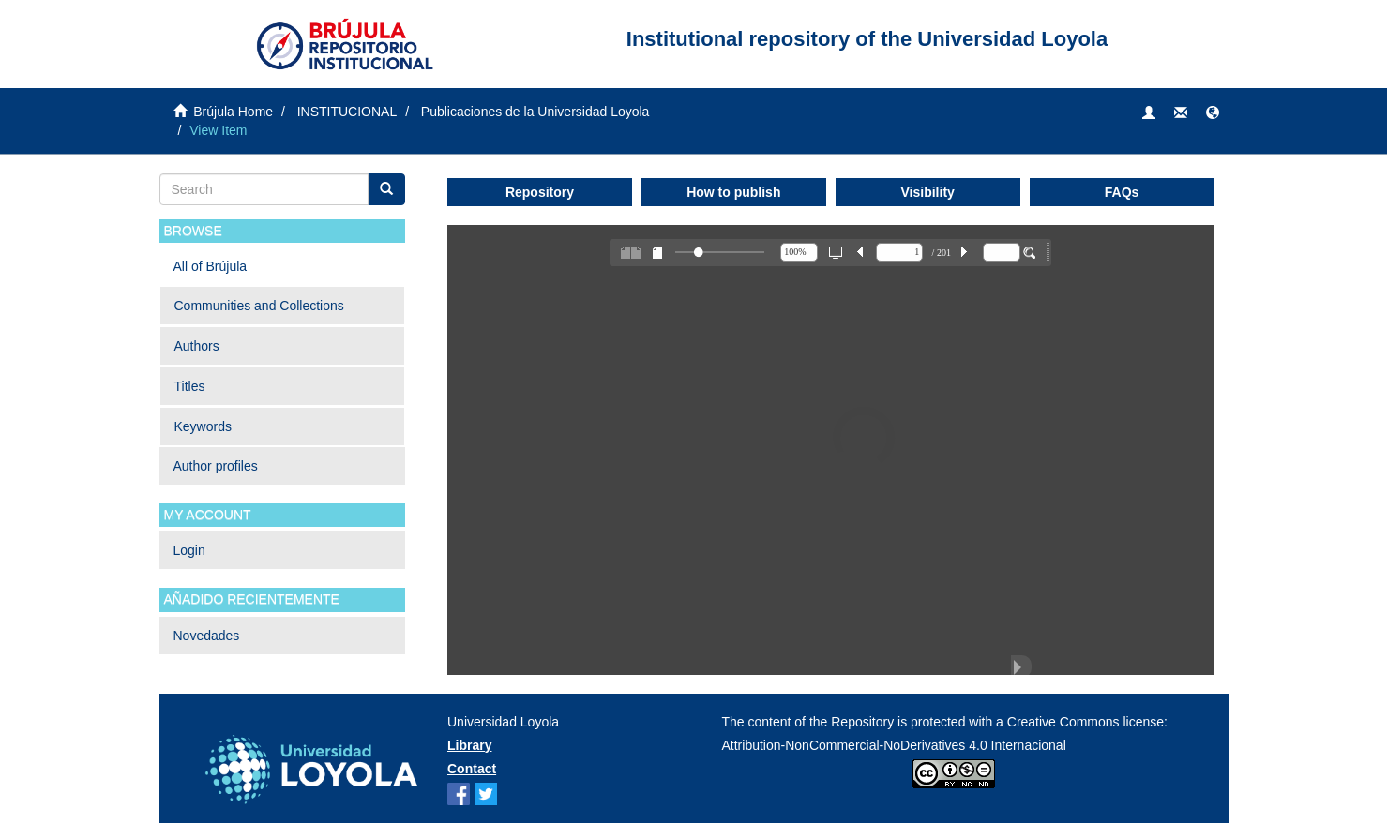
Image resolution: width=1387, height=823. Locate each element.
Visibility (928, 192)
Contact (471, 768)
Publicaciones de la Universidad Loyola (535, 111)
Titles (189, 386)
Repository (539, 192)
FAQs (1122, 192)
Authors (196, 345)
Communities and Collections (259, 305)
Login (189, 550)
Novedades (206, 635)
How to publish (733, 192)
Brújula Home (233, 111)
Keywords (203, 426)
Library (469, 745)
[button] (1212, 113)
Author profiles (215, 465)
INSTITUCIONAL (347, 111)
